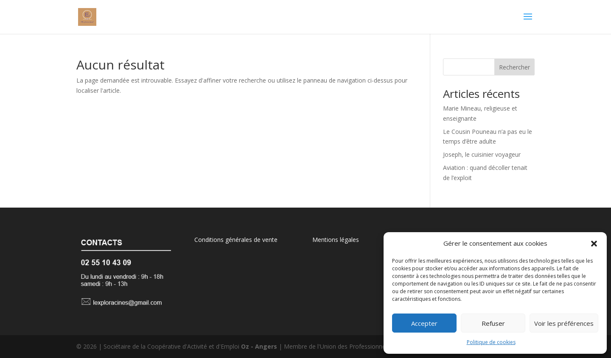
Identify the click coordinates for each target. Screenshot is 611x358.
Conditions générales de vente (235, 240)
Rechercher (514, 67)
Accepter (424, 323)
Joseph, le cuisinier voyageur (482, 154)
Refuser (493, 323)
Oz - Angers (259, 346)
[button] (594, 243)
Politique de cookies (491, 342)
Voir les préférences (564, 323)
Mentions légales (335, 240)
